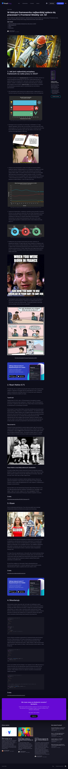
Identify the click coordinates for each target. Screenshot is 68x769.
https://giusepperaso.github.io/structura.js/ (16, 695)
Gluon (10, 26)
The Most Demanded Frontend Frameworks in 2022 (26, 358)
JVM (19, 3)
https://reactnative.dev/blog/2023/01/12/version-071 (18, 499)
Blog (53, 766)
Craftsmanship (25, 3)
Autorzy (37, 3)
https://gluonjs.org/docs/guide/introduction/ (16, 573)
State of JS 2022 (25, 84)
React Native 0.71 (12, 25)
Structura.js (11, 28)
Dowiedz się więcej (56, 96)
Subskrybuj (52, 3)
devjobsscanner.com (24, 77)
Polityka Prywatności (59, 766)
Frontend (32, 3)
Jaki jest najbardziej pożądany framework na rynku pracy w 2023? (22, 23)
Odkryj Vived (60, 3)
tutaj (19, 430)
